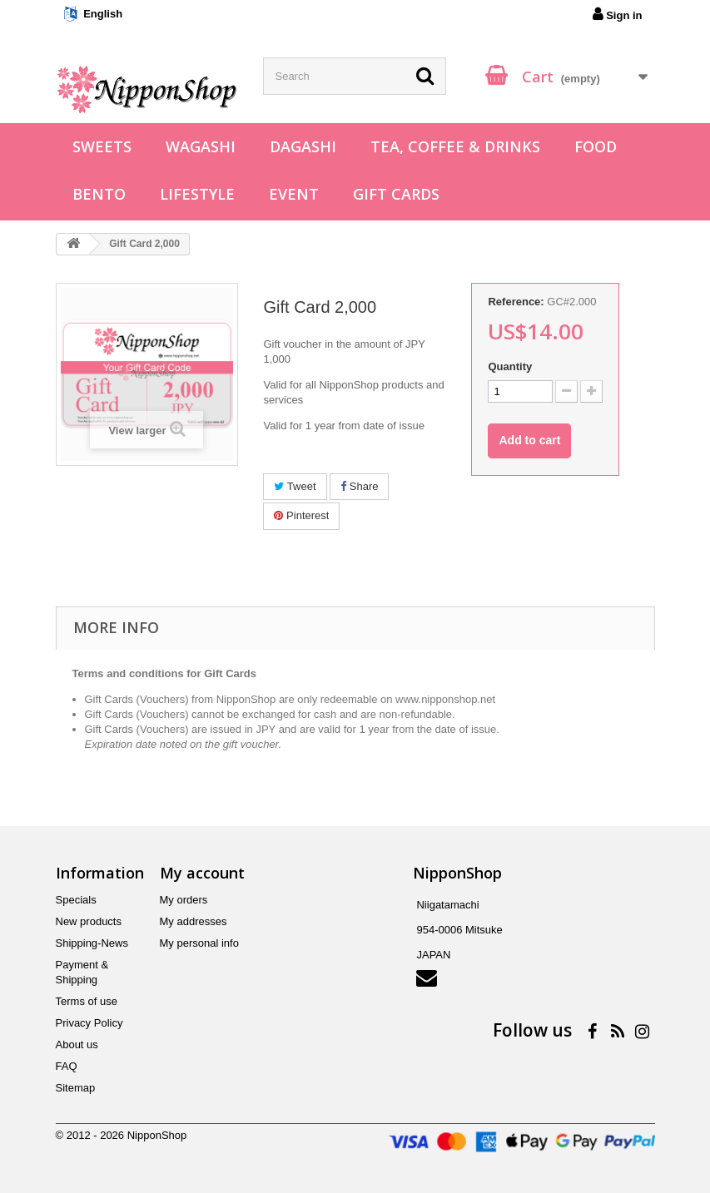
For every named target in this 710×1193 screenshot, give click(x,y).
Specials (76, 900)
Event (294, 194)
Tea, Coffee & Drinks (455, 146)
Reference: (516, 301)
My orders (184, 900)
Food (595, 146)
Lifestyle (197, 194)
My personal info (199, 943)
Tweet (294, 486)
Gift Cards (396, 194)
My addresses (193, 921)
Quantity (510, 366)
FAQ (66, 1066)
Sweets (102, 146)
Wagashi (201, 146)
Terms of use (86, 1001)
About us (77, 1044)
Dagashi (303, 146)
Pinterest (301, 515)
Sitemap (76, 1088)
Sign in (618, 14)
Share (359, 486)
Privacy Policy (89, 1023)
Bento (99, 194)
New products (89, 921)
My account (202, 873)
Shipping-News (92, 943)
